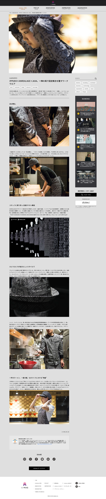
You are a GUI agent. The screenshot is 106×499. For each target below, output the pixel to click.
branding (85, 82)
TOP (10, 12)
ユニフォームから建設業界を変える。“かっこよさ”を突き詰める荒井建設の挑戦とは (87, 130)
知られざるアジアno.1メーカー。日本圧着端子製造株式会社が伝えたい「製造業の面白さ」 (87, 114)
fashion (78, 82)
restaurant (28, 87)
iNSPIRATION (48, 486)
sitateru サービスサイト (41, 468)
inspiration (79, 88)
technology (35, 87)
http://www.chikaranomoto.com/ (44, 444)
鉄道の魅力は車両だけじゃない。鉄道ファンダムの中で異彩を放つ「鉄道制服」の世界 (87, 181)
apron (11, 87)
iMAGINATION (15, 12)
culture (78, 91)
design (23, 87)
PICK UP (46, 483)
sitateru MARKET (68, 483)
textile (86, 88)
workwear (92, 82)
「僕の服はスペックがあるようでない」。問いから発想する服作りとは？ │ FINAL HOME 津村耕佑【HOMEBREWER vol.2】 (87, 164)
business (78, 85)
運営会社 (56, 483)
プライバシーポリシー (59, 489)
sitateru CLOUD (58, 486)
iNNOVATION (38, 486)
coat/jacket (17, 87)
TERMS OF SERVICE (39, 491)
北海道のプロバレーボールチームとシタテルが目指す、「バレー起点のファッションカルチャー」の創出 (87, 146)
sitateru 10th (38, 483)
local (92, 88)
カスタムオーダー (68, 486)
